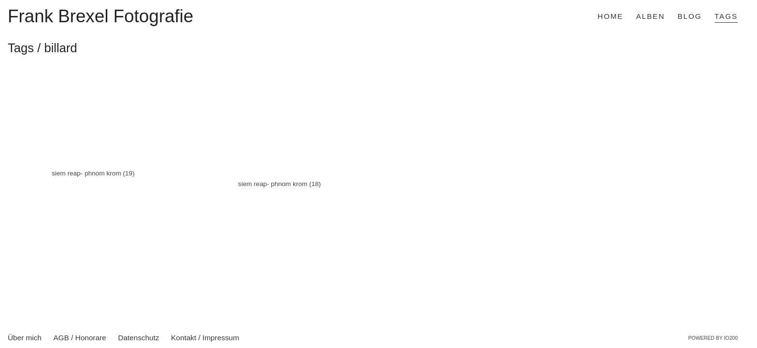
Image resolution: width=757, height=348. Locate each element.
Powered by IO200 (713, 338)
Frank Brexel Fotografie (100, 17)
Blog (690, 16)
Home (610, 16)
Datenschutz (138, 338)
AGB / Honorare (80, 338)
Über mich (25, 338)
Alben (650, 16)
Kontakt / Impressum (205, 338)
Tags (726, 16)
